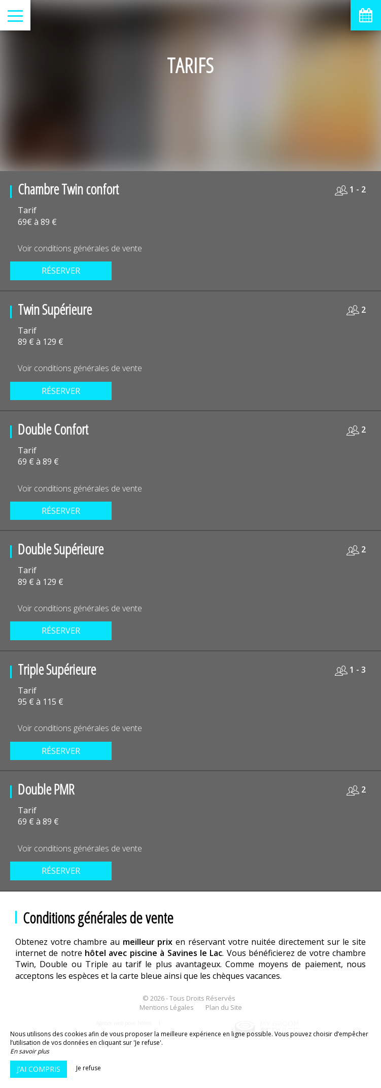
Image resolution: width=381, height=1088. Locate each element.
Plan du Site (223, 1007)
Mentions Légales (167, 1007)
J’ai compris (38, 1069)
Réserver (61, 270)
